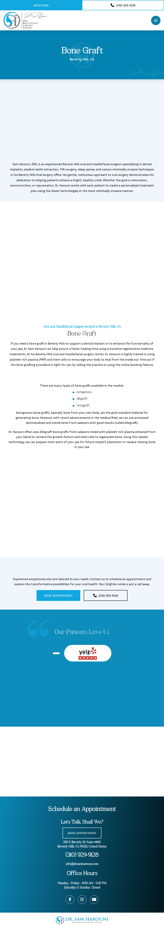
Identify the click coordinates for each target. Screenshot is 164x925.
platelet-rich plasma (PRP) (28, 359)
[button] (156, 20)
